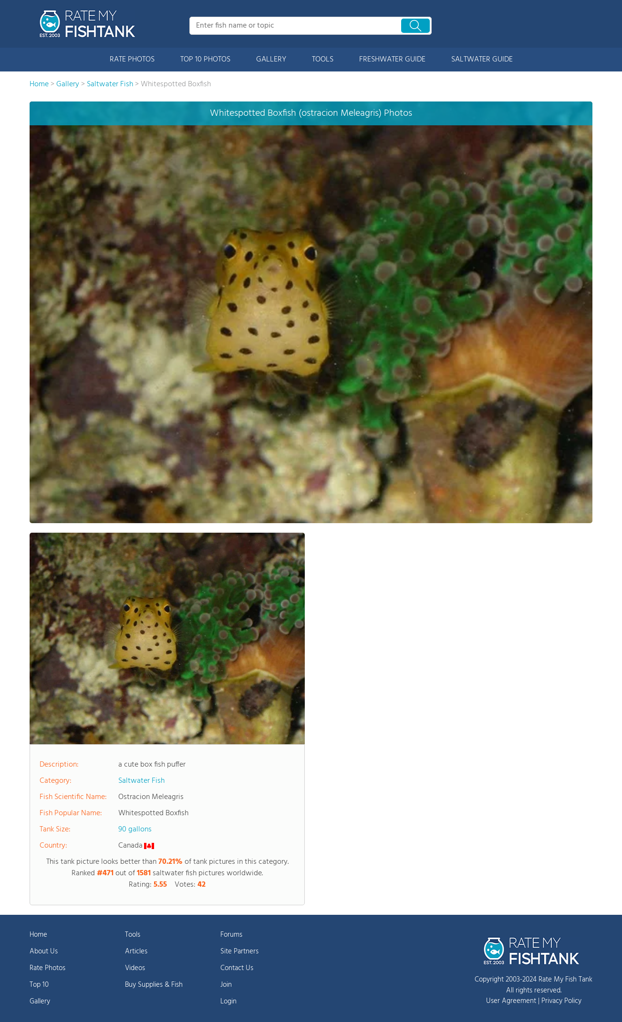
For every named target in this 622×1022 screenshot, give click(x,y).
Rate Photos (47, 968)
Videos (135, 968)
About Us (44, 951)
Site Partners (239, 951)
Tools (132, 935)
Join (226, 985)
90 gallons (135, 829)
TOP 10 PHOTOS (205, 59)
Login (228, 1001)
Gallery (40, 1001)
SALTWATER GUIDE (482, 59)
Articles (136, 951)
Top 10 (39, 985)
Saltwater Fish (141, 781)
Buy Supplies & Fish (154, 985)
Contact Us (236, 968)
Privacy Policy (561, 1001)
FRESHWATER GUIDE (392, 59)
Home (38, 935)
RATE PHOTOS (132, 59)
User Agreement (511, 1001)
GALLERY (271, 59)
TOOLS (322, 59)
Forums (231, 935)
